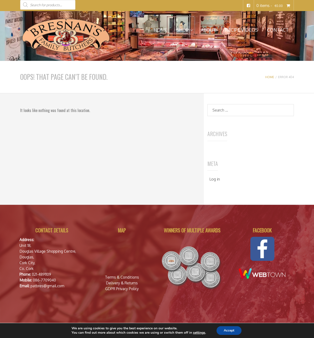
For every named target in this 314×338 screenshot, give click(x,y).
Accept (229, 330)
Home (160, 30)
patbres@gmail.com (47, 285)
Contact (278, 30)
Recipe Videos (241, 30)
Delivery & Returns (122, 283)
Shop (182, 30)
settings (199, 333)
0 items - (273, 5)
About (208, 30)
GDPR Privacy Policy (122, 288)
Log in (214, 179)
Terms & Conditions (122, 277)
